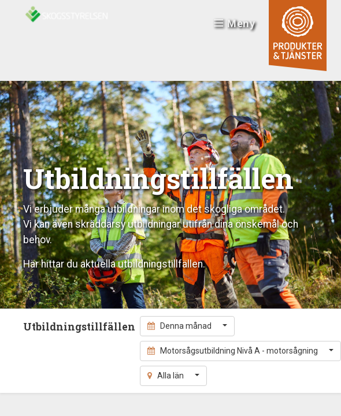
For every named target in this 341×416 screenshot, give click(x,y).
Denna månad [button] (180, 325)
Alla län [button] (166, 375)
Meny (234, 23)
